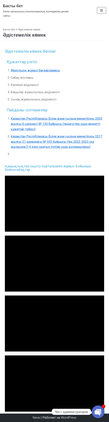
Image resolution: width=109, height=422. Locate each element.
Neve (36, 417)
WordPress (68, 417)
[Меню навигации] (101, 10)
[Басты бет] (36, 10)
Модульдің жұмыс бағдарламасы (35, 70)
